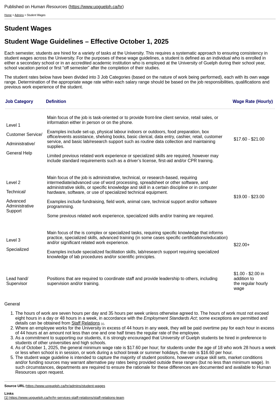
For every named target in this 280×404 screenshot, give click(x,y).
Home (8, 15)
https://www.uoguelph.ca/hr (96, 6)
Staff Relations (85, 323)
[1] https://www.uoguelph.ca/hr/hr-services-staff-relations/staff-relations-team (64, 398)
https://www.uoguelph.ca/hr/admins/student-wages (65, 386)
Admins (19, 15)
